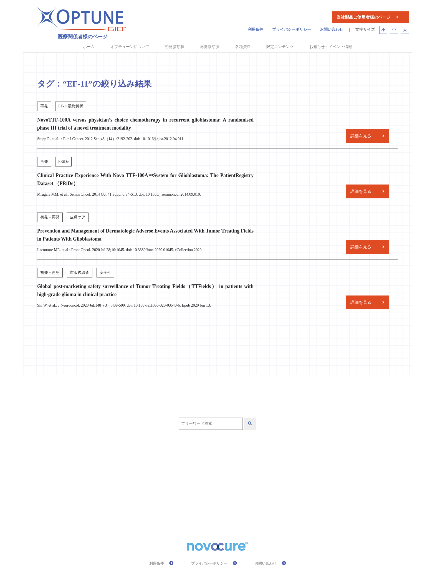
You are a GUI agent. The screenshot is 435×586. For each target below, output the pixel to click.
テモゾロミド (245, 463)
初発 (161, 479)
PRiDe (190, 463)
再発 (138, 479)
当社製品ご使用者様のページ (364, 17)
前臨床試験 (190, 479)
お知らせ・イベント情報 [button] (330, 47)
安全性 (254, 479)
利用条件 (255, 29)
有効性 (140, 495)
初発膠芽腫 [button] (174, 47)
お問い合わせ (331, 29)
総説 (197, 495)
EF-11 (139, 463)
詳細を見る (360, 136)
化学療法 (224, 479)
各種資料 (243, 47)
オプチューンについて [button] (129, 47)
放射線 (281, 479)
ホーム (89, 47)
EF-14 (164, 463)
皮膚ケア (170, 495)
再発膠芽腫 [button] (209, 47)
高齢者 (222, 495)
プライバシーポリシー (291, 29)
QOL (214, 463)
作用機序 (282, 463)
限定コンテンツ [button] (280, 47)
